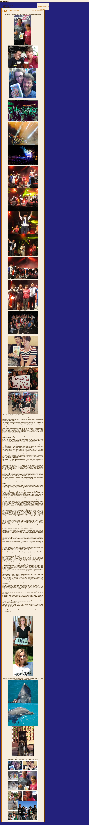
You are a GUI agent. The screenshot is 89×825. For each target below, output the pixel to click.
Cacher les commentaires (43, 6)
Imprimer (43, 7)
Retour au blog (43, 9)
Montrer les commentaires (43, 4)
